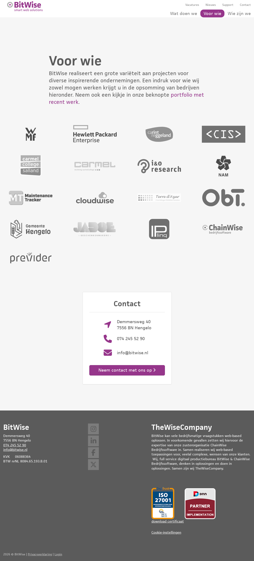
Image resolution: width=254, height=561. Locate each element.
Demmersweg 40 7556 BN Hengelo (134, 324)
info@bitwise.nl (132, 353)
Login (58, 554)
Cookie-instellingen (166, 532)
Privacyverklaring (40, 554)
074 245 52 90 (131, 338)
